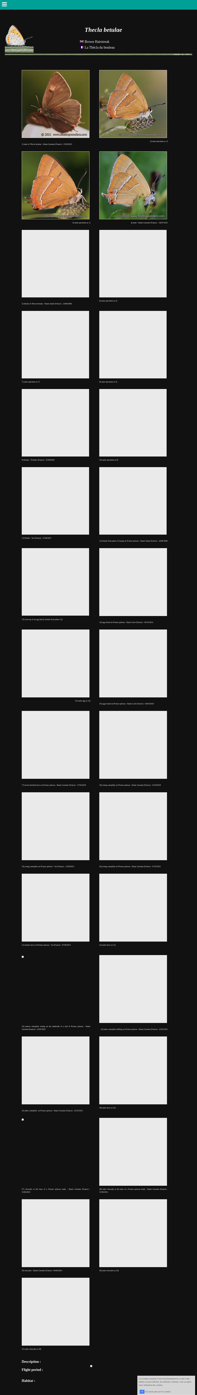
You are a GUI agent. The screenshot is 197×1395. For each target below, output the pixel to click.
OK (142, 1391)
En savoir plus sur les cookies (158, 1391)
